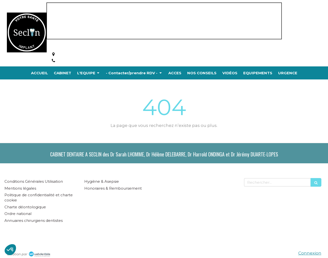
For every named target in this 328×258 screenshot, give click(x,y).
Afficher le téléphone (80, 60)
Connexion (309, 253)
